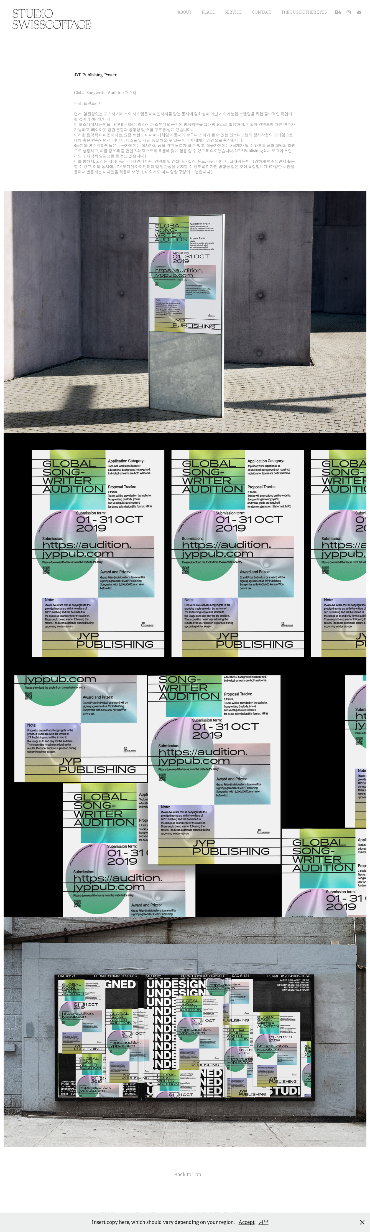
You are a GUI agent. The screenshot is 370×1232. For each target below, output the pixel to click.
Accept (247, 1222)
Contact (261, 12)
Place (208, 12)
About (185, 12)
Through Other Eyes (304, 12)
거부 (264, 1222)
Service (233, 12)
